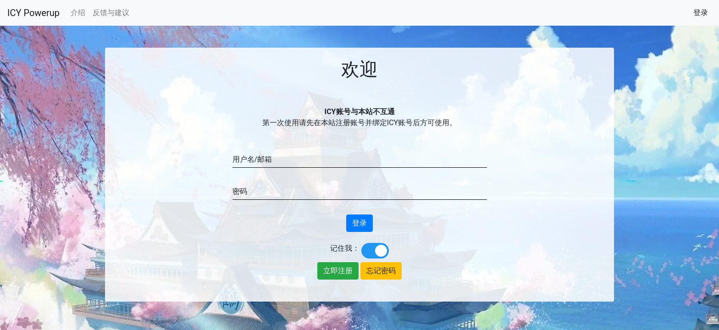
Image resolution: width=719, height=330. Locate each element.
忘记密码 (381, 270)
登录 (700, 12)
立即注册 (338, 270)
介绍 (78, 12)
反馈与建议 (111, 12)
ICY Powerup (33, 12)
